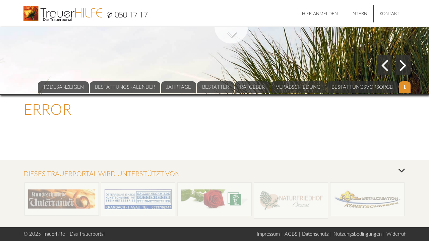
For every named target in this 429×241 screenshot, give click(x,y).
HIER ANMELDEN (320, 14)
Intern (359, 14)
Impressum (268, 234)
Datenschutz (315, 234)
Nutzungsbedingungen (357, 234)
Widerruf (396, 234)
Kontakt (390, 14)
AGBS (291, 234)
